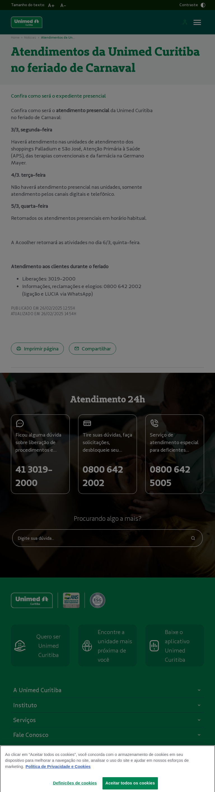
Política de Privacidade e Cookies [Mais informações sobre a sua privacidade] (57, 774)
